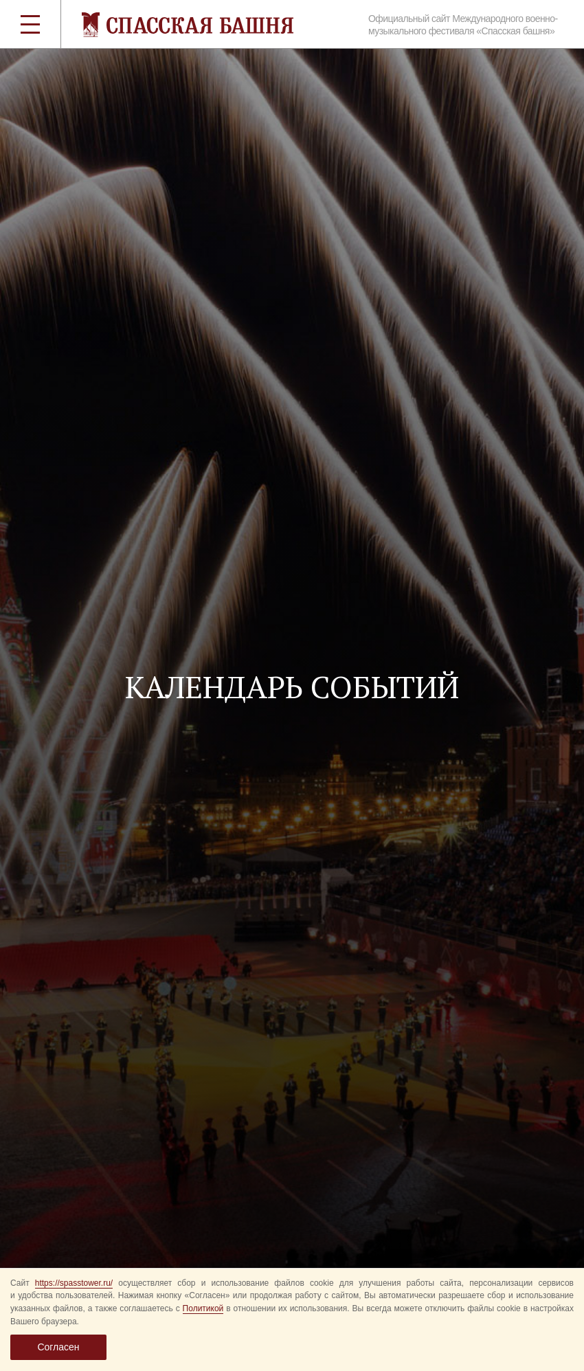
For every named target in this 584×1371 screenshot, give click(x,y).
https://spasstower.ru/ (74, 1283)
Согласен (58, 1346)
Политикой (203, 1308)
